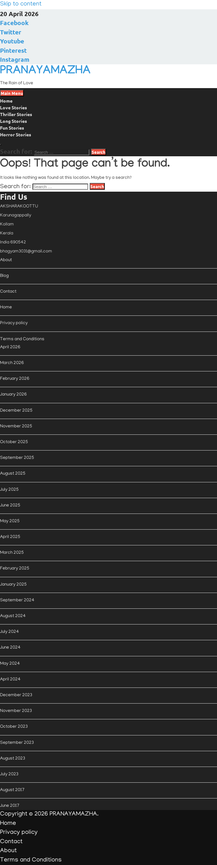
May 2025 (10, 521)
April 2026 (10, 347)
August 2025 (12, 473)
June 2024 (10, 647)
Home (6, 101)
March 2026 (12, 363)
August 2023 (12, 758)
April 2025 (10, 537)
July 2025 (9, 489)
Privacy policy (14, 323)
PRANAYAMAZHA (45, 71)
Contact (8, 291)
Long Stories (13, 121)
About (6, 260)
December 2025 (16, 410)
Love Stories (13, 107)
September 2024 (17, 600)
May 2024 (10, 663)
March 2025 (12, 553)
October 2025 (14, 442)
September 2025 (17, 458)
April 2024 (10, 679)
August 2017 (12, 790)
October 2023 (14, 726)
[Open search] (0, 144)
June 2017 (9, 806)
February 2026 (14, 379)
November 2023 (16, 711)
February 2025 (14, 568)
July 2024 (9, 632)
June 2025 (10, 505)
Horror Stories (15, 134)
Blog (4, 276)
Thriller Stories (16, 114)
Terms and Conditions (22, 339)
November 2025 (16, 426)
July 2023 (9, 774)
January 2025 (13, 584)
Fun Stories (12, 128)
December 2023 (16, 695)
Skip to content (20, 4)
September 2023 (17, 743)
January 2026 (13, 394)
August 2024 (13, 616)
